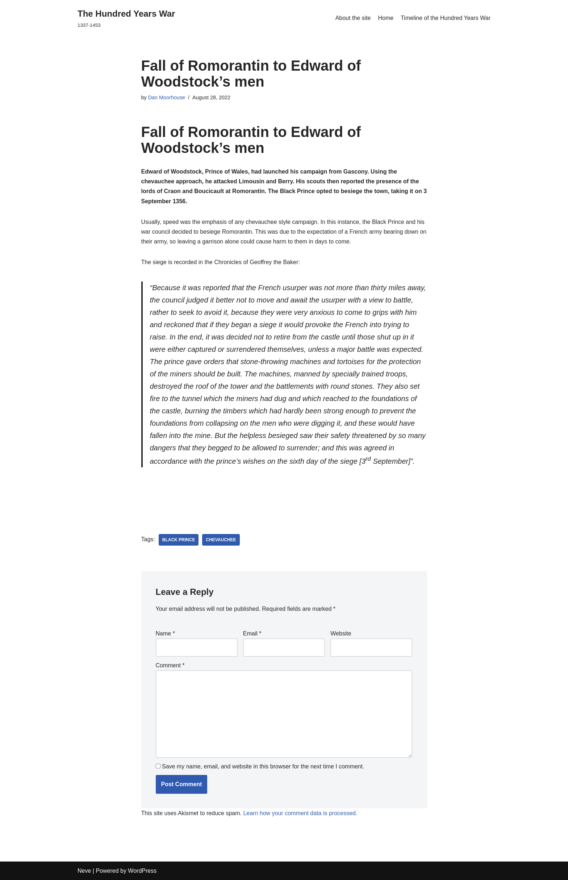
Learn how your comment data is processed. (300, 813)
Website (340, 633)
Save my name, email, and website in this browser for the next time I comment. (263, 766)
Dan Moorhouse (166, 97)
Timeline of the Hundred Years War (445, 18)
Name (165, 633)
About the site (353, 18)
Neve (84, 871)
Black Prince (178, 539)
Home (385, 18)
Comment (170, 665)
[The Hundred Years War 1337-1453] (126, 18)
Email (252, 633)
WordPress (142, 871)
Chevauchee (221, 539)
